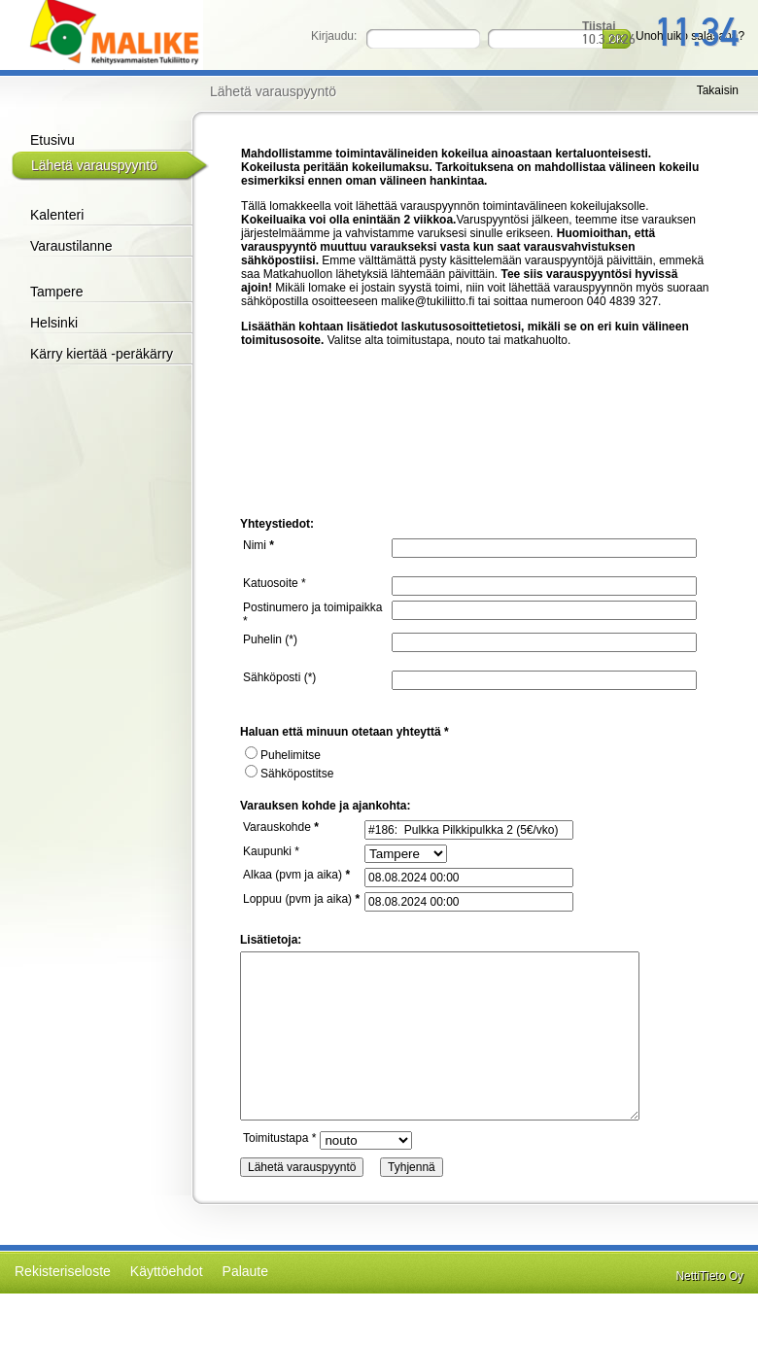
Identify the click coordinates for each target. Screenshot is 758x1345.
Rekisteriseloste (63, 1271)
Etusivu (52, 140)
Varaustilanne (71, 246)
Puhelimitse (283, 755)
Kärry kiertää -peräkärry (101, 354)
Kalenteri (57, 215)
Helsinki (54, 322)
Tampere (56, 291)
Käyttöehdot (166, 1271)
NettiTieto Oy (709, 1276)
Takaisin (718, 90)
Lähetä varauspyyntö (94, 165)
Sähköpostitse (289, 773)
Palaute (245, 1271)
